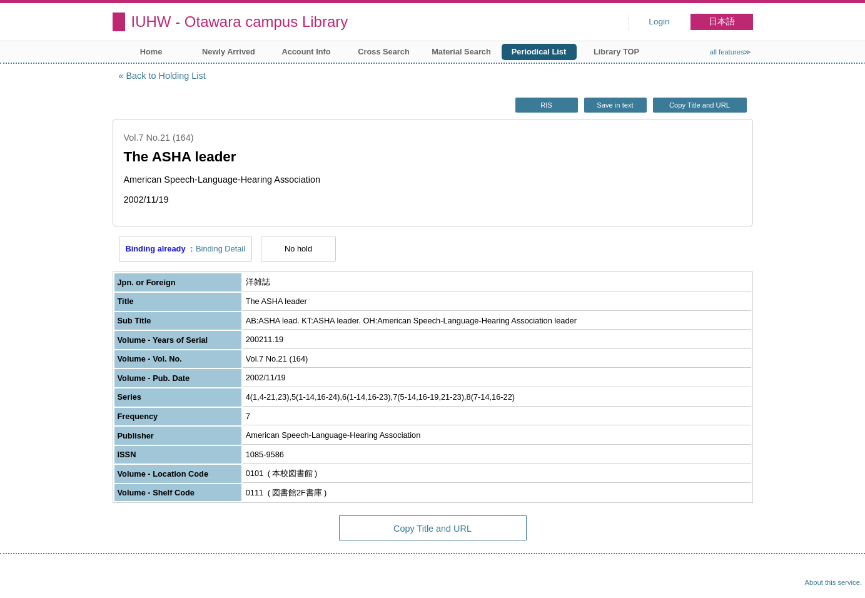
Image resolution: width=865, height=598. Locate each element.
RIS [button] (546, 105)
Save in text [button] (615, 105)
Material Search (461, 51)
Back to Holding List (166, 76)
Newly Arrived (228, 51)
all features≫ (731, 52)
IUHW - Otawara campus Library (239, 21)
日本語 (722, 21)
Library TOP (616, 51)
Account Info (305, 51)
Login (659, 21)
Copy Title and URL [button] (699, 105)
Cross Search (384, 51)
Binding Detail (220, 248)
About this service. (833, 582)
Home (151, 51)
